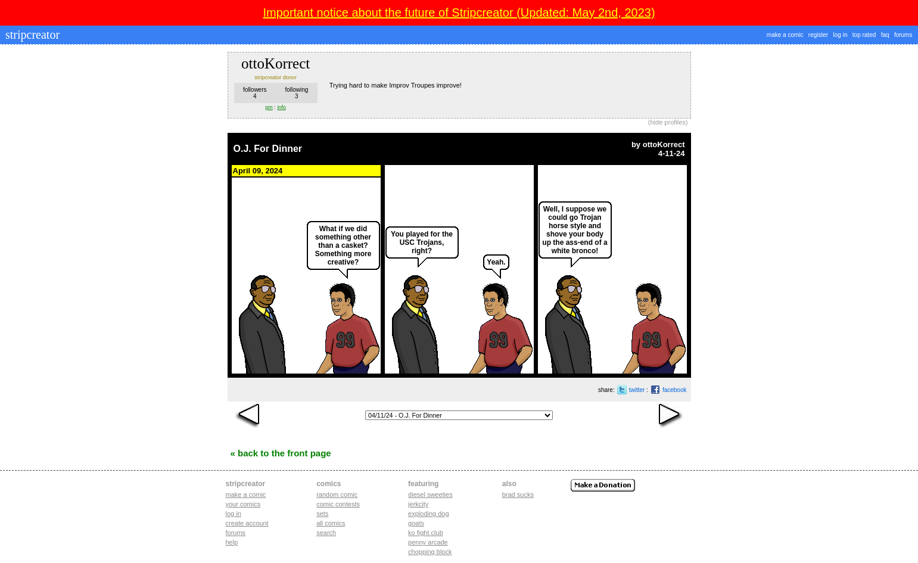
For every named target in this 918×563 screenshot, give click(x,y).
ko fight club (425, 532)
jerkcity (418, 504)
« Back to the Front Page (281, 453)
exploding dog (428, 513)
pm (269, 107)
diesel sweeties (430, 494)
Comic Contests (338, 504)
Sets (322, 513)
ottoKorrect (664, 144)
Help (232, 542)
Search (326, 532)
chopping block (430, 551)
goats (416, 523)
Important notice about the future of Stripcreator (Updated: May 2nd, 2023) (459, 12)
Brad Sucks (518, 494)
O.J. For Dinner (268, 149)
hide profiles (668, 122)
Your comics (243, 504)
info (281, 107)
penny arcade (428, 542)
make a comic (785, 35)
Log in (233, 513)
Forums (236, 532)
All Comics (330, 523)
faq (885, 35)
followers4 (254, 92)
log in (840, 35)
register (818, 35)
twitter (637, 390)
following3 (296, 92)
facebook (674, 390)
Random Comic (336, 494)
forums (903, 35)
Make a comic (246, 494)
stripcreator (31, 34)
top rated (864, 35)
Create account (247, 523)
